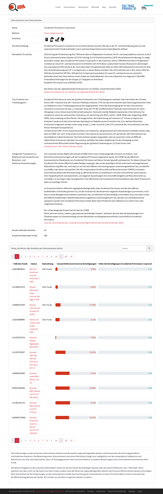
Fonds (58, 7)
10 (56, 256)
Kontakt (90, 491)
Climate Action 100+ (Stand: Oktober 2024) (63, 146)
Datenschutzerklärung (117, 491)
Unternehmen (69, 7)
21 (71, 256)
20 (66, 256)
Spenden (112, 7)
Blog (104, 7)
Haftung (131, 491)
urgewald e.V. (59, 491)
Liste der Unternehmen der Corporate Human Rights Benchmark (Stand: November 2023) (83, 222)
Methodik (95, 7)
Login (139, 491)
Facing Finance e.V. (42, 491)
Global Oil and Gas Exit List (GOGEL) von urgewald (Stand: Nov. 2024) (74, 92)
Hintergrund (83, 7)
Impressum (100, 491)
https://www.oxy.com (53, 33)
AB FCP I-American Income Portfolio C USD (35, 275)
